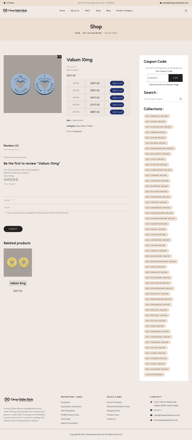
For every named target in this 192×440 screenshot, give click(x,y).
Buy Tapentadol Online (158, 337)
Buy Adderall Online (157, 116)
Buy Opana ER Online (157, 272)
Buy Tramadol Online (157, 342)
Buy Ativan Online (155, 138)
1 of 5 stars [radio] (5, 179)
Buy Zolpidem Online (157, 369)
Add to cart (117, 83)
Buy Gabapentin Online (158, 208)
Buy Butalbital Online (157, 154)
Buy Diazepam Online (157, 186)
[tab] (11, 145)
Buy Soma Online (155, 326)
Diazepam (77, 131)
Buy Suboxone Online (157, 331)
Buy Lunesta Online (156, 251)
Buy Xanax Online (155, 364)
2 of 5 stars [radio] (8, 179)
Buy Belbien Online (156, 143)
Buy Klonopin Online (157, 224)
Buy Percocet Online (157, 294)
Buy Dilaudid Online (156, 191)
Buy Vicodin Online (156, 358)
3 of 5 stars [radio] (11, 179)
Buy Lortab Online (155, 245)
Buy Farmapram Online (158, 197)
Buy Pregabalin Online (158, 304)
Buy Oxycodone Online (158, 278)
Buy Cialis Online (155, 159)
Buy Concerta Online (157, 181)
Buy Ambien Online (156, 132)
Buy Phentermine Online (158, 299)
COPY (175, 78)
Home (77, 33)
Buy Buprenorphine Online (160, 148)
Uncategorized (154, 374)
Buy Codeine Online (156, 175)
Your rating (9, 176)
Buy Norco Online (155, 267)
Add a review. (73, 70)
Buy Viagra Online (155, 353)
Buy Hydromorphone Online (160, 218)
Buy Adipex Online (155, 121)
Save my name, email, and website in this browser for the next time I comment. (38, 213)
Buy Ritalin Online (155, 321)
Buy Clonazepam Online (158, 170)
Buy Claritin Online (156, 165)
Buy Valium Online (92, 33)
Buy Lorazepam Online (157, 240)
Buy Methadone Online (158, 256)
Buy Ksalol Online (155, 229)
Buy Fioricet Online (156, 202)
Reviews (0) (11, 145)
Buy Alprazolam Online (158, 127)
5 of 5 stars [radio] (16, 179)
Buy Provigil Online (156, 310)
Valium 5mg (18, 283)
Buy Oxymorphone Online (159, 288)
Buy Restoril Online (156, 315)
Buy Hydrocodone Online (159, 213)
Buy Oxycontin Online (157, 283)
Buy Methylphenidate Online (161, 261)
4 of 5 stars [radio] (13, 179)
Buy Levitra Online (156, 234)
